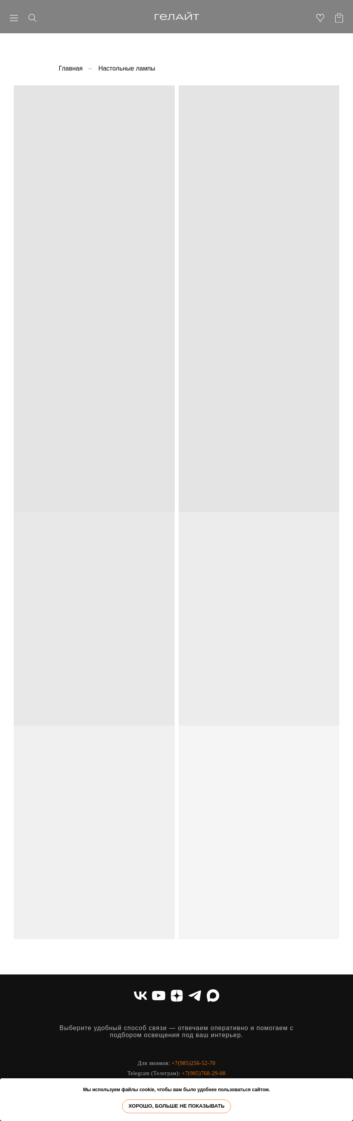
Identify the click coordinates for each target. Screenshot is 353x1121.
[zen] (177, 995)
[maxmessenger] (213, 995)
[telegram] (195, 995)
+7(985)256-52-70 (194, 1063)
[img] (176, 17)
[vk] (140, 995)
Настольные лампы (126, 68)
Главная (71, 68)
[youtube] (158, 995)
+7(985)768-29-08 (204, 1073)
